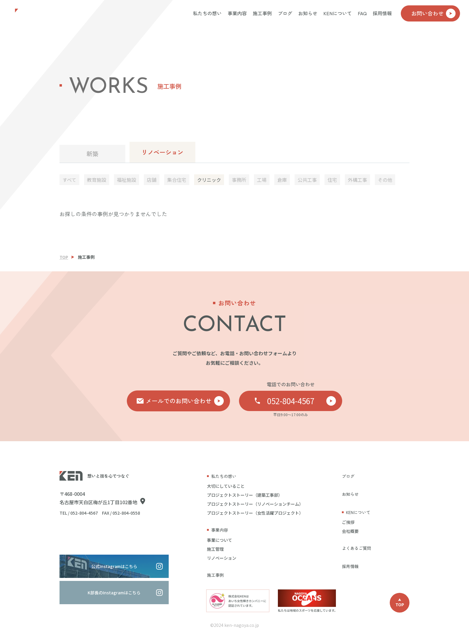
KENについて (337, 13)
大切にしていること (226, 486)
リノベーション (162, 152)
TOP (64, 257)
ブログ (285, 13)
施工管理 (215, 549)
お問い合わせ (433, 13)
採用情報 (382, 13)
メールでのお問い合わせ (185, 401)
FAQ (362, 13)
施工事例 (262, 13)
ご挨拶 (348, 522)
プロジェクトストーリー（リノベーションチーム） (255, 504)
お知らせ (307, 13)
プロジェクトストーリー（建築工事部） (244, 495)
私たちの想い (207, 13)
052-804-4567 (301, 400)
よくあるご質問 (356, 548)
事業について (219, 540)
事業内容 (237, 13)
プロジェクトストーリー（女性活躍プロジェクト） (255, 513)
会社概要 (350, 531)
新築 (92, 153)
